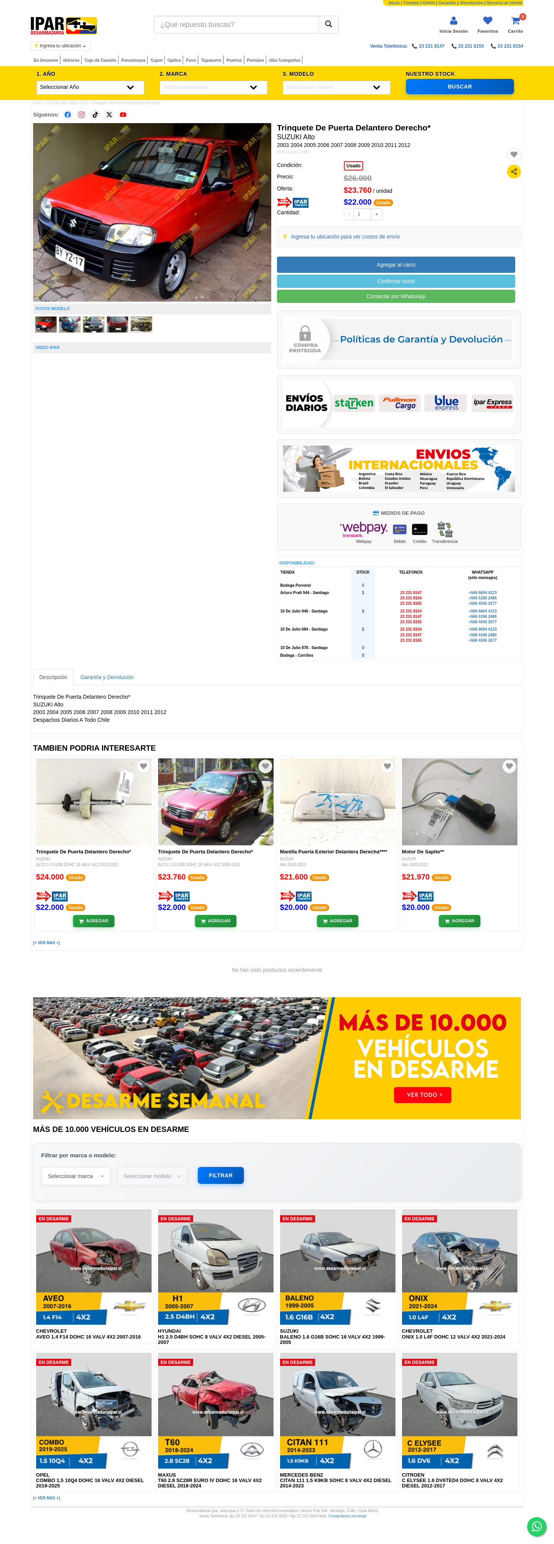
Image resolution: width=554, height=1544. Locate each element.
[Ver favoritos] (487, 24)
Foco (190, 59)
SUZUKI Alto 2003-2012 (67, 103)
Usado (354, 166)
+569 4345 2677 (483, 603)
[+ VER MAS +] (46, 943)
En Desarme (45, 59)
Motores (71, 59)
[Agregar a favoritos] (514, 155)
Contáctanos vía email (347, 1516)
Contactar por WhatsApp (396, 296)
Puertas (233, 59)
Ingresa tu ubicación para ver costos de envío (345, 237)
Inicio (394, 2)
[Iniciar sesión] (454, 24)
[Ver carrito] (515, 24)
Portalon (255, 59)
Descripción (53, 677)
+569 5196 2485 (483, 598)
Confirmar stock (396, 281)
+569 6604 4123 (483, 593)
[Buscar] (329, 24)
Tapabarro (210, 59)
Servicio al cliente (504, 2)
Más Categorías (284, 59)
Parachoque (133, 59)
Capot (156, 59)
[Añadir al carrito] (94, 921)
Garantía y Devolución (461, 2)
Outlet (429, 2)
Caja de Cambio (100, 59)
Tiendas (411, 2)
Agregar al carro (396, 265)
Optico (173, 59)
